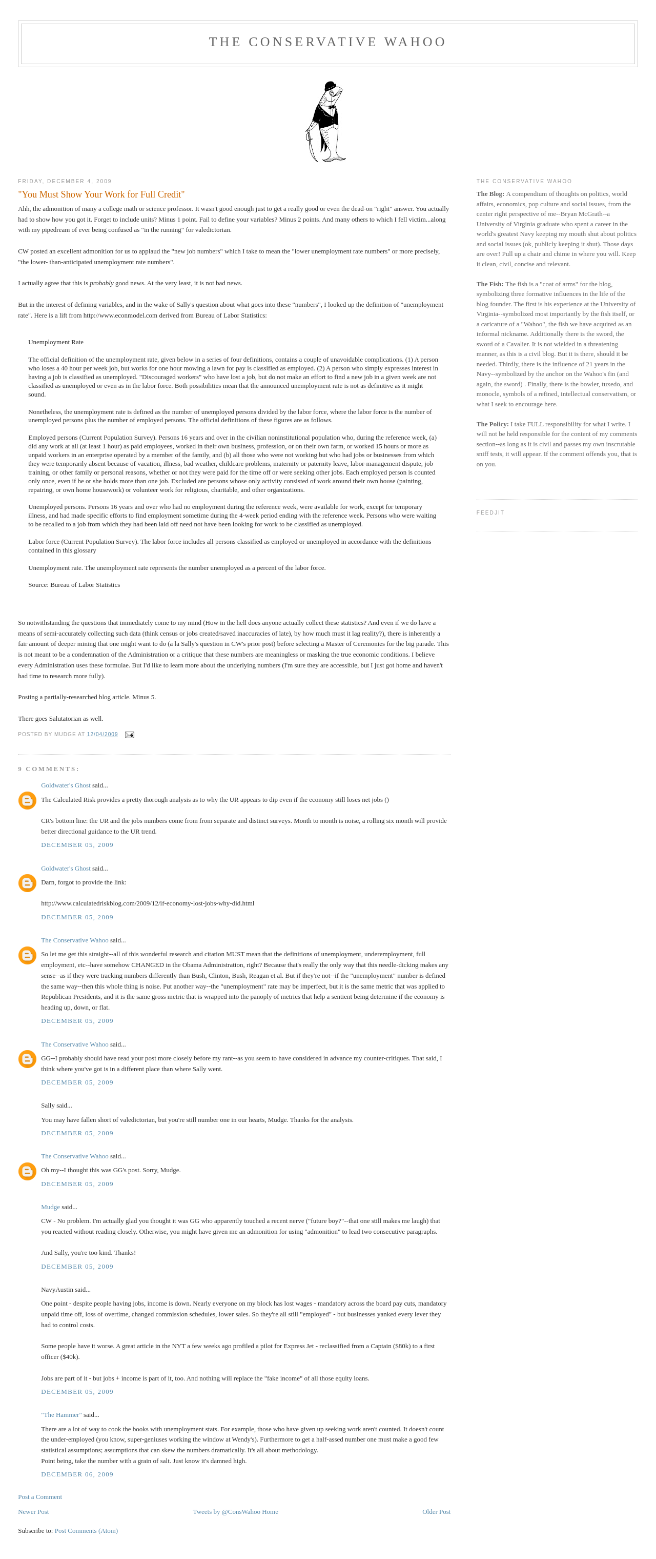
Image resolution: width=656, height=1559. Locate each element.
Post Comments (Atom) (86, 1530)
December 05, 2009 (77, 844)
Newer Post (33, 1511)
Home (270, 1511)
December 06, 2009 (77, 1474)
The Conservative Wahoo (328, 41)
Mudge (50, 1207)
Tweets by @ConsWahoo (226, 1511)
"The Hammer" (61, 1414)
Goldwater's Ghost (66, 785)
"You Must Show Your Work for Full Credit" (101, 194)
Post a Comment (40, 1497)
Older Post (436, 1511)
